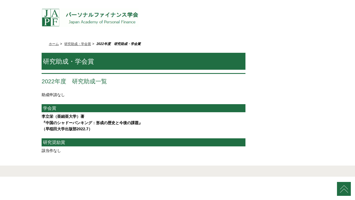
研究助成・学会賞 (77, 44)
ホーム (54, 44)
